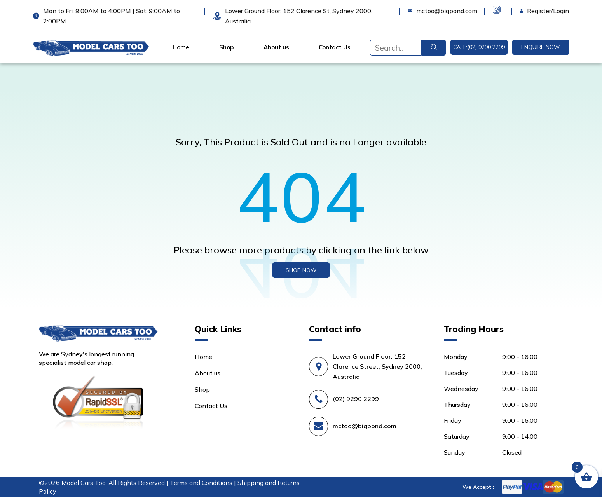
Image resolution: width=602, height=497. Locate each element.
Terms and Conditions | (203, 483)
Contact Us (335, 47)
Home (181, 47)
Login (528, 11)
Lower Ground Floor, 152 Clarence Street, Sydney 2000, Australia (377, 366)
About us (276, 47)
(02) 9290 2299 (356, 399)
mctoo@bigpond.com (364, 426)
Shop (226, 47)
